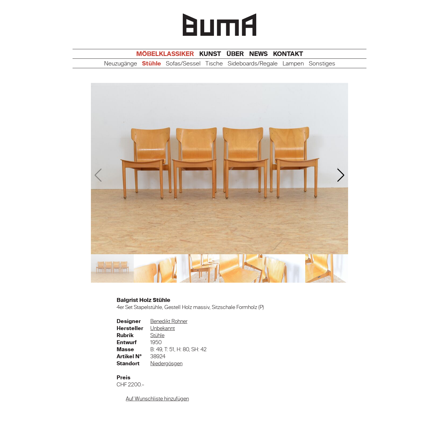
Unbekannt (162, 328)
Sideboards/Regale (253, 64)
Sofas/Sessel (183, 64)
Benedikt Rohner (168, 321)
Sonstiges (322, 64)
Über (235, 54)
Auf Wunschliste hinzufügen (157, 398)
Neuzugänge (120, 64)
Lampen (293, 64)
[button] (341, 175)
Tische (214, 64)
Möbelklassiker (165, 54)
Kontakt (288, 54)
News (258, 54)
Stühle (151, 64)
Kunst (210, 54)
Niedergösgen (166, 363)
